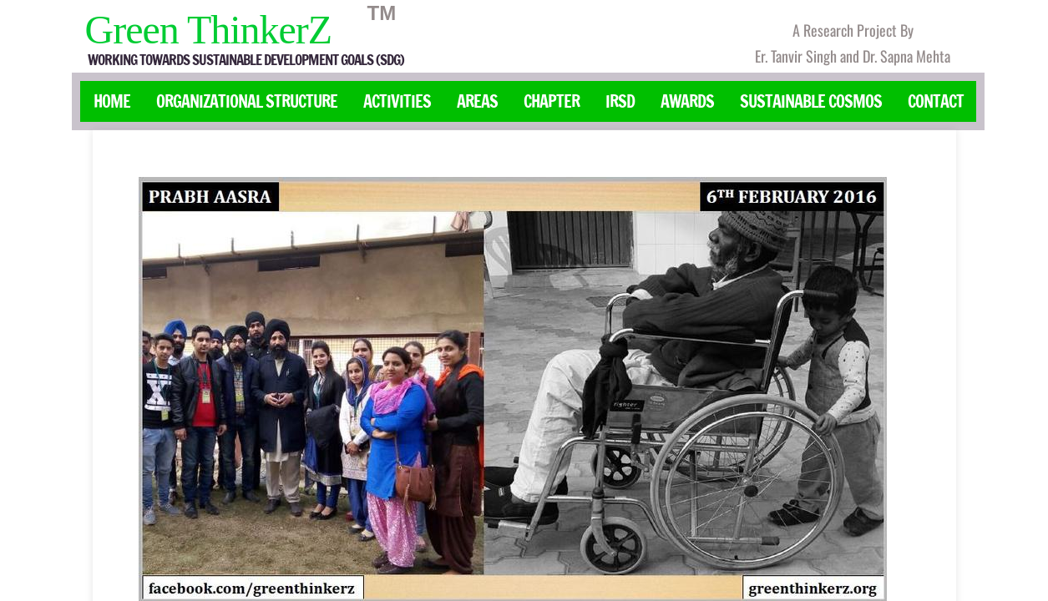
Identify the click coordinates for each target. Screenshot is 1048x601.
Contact (936, 101)
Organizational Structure (246, 101)
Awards (687, 101)
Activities (397, 101)
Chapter (552, 101)
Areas (477, 101)
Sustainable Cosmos (811, 101)
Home (112, 101)
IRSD (620, 101)
